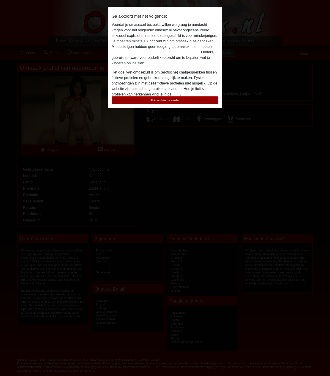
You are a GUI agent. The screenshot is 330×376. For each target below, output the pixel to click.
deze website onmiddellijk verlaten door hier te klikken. (156, 52)
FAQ (176, 94)
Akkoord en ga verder (165, 100)
